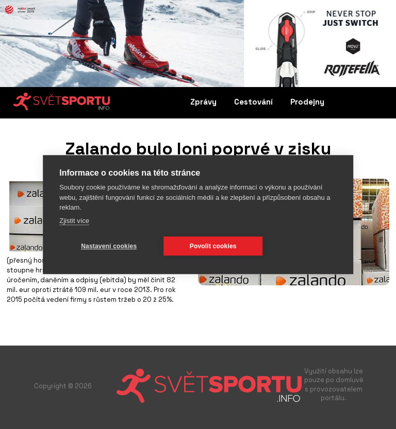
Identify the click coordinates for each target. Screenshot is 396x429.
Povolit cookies (213, 246)
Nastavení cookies (109, 246)
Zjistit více (74, 221)
